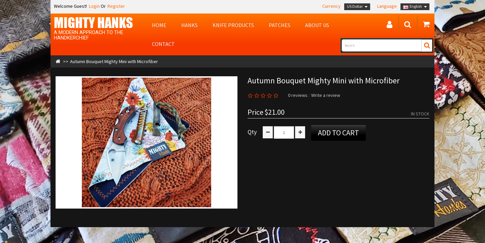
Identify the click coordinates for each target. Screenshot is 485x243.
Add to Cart (338, 132)
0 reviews (298, 95)
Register (116, 6)
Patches (279, 25)
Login (94, 6)
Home (159, 25)
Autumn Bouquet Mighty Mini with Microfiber (114, 61)
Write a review (325, 95)
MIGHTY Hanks (93, 23)
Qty (252, 132)
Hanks (189, 25)
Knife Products (233, 25)
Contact (163, 43)
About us (317, 25)
